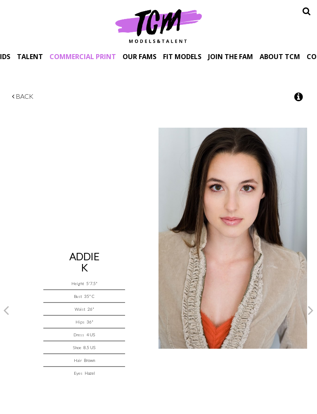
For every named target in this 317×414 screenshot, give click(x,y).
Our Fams (139, 56)
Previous (6, 310)
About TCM (280, 56)
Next (311, 310)
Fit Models (182, 56)
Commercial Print (83, 56)
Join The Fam (230, 56)
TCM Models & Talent (158, 25)
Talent (30, 56)
